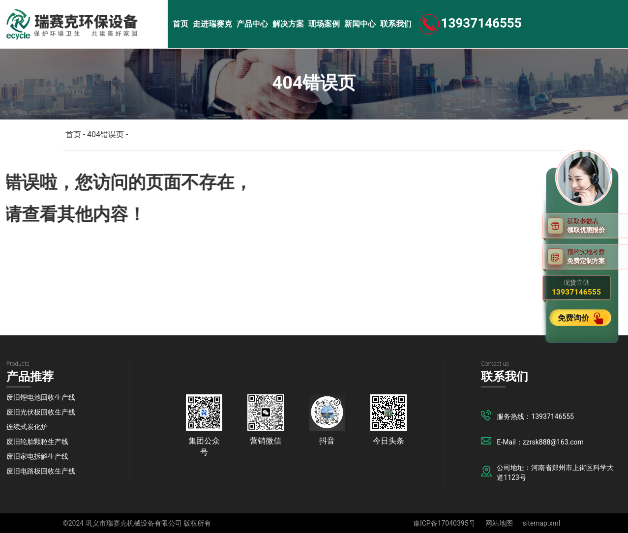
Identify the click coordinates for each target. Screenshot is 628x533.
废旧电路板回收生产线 (40, 471)
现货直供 (576, 287)
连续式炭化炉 (27, 427)
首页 (180, 24)
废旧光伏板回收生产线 (40, 412)
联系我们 (396, 24)
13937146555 (481, 23)
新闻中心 (360, 24)
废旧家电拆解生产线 (37, 456)
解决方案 (288, 24)
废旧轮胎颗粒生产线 (37, 441)
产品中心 (252, 24)
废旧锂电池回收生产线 (40, 397)
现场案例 (324, 24)
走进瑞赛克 (212, 24)
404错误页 (105, 134)
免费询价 (574, 317)
